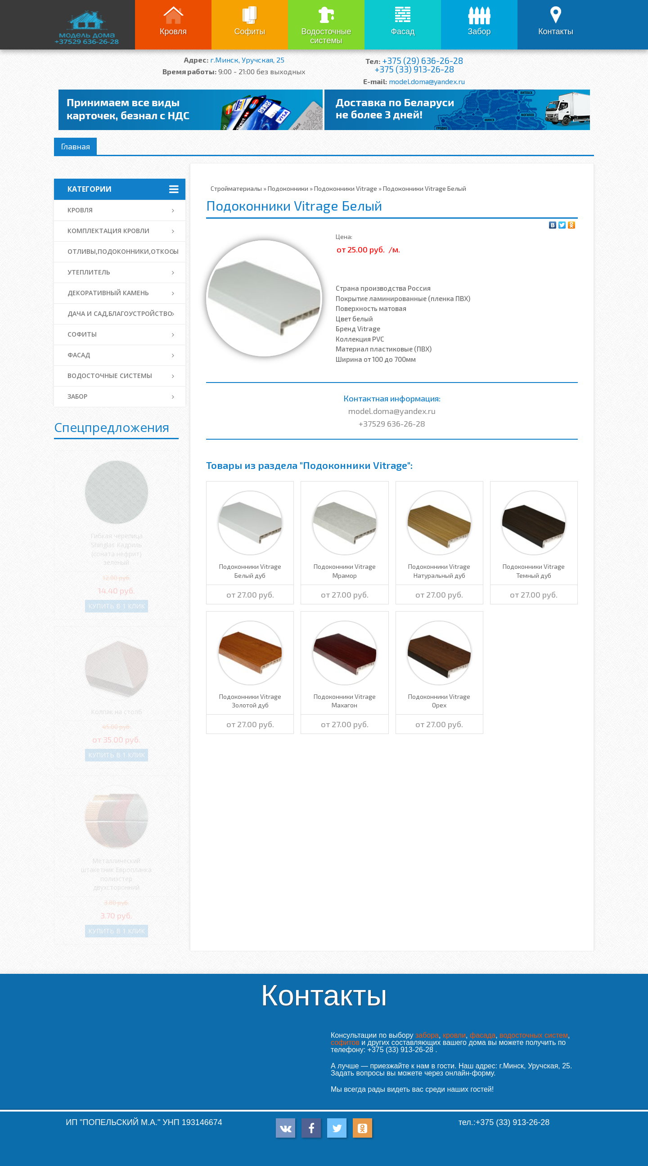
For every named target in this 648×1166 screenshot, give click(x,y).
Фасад (402, 31)
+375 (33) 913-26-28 (414, 69)
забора (427, 1035)
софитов (345, 1042)
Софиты (249, 31)
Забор (479, 31)
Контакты (555, 31)
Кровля (173, 31)
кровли (454, 1035)
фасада (482, 1035)
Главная (75, 146)
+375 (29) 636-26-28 (422, 60)
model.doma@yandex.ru (427, 81)
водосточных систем (534, 1035)
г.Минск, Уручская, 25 (247, 59)
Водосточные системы (326, 36)
